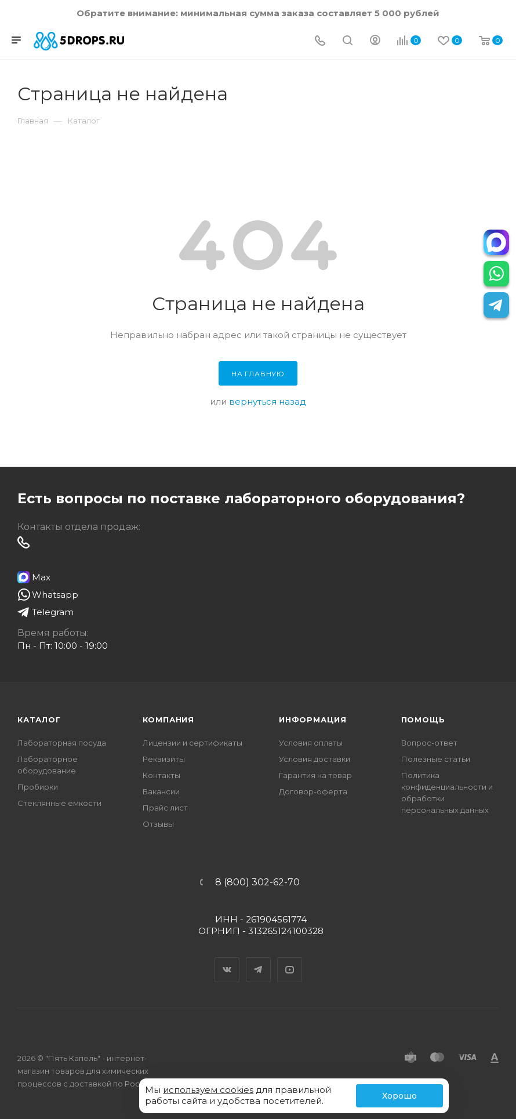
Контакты (161, 775)
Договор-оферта (313, 791)
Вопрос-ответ (429, 742)
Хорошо (399, 1096)
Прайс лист (165, 807)
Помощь (423, 719)
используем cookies (208, 1089)
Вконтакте (227, 959)
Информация (313, 719)
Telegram (258, 959)
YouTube (290, 959)
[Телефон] (320, 41)
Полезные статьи (435, 759)
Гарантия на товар (315, 775)
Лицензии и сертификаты (192, 742)
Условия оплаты (311, 742)
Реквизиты (164, 759)
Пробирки (37, 786)
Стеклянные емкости (59, 803)
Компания (168, 719)
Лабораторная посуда (61, 742)
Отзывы (158, 824)
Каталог (39, 719)
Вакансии (161, 791)
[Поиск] (348, 41)
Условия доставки (314, 759)
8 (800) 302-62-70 (257, 882)
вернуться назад (267, 401)
